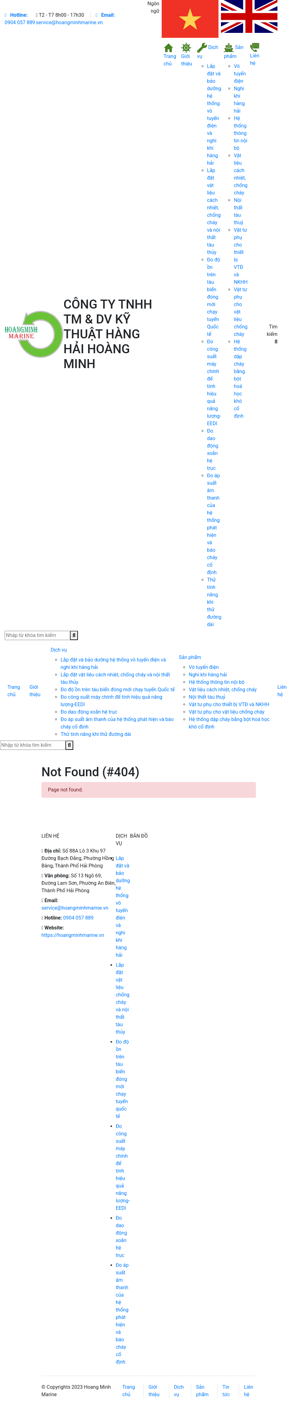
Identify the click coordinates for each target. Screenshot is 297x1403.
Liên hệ (254, 54)
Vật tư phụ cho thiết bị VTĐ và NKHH (229, 704)
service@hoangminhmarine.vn (75, 908)
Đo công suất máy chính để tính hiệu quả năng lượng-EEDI (123, 1167)
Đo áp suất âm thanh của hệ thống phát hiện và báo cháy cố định (122, 1313)
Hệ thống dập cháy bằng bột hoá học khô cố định (240, 379)
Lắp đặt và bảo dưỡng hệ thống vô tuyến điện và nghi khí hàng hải (123, 906)
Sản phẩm (233, 51)
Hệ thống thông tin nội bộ (240, 133)
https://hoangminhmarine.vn (73, 935)
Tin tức (226, 1390)
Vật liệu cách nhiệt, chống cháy (223, 690)
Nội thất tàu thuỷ (207, 697)
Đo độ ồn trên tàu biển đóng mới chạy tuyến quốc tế (122, 1079)
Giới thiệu (186, 55)
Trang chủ (170, 55)
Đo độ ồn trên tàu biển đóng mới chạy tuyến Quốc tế (213, 297)
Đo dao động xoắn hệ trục (89, 712)
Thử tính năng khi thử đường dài (96, 734)
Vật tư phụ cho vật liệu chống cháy (226, 712)
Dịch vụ (207, 51)
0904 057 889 (20, 18)
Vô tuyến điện (240, 73)
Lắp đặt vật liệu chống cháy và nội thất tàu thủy (122, 998)
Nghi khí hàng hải (208, 675)
